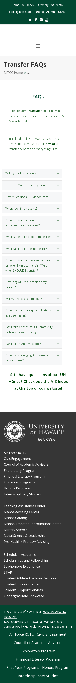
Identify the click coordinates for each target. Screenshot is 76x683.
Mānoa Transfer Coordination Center (32, 524)
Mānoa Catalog (15, 518)
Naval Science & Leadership (25, 535)
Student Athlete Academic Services (30, 578)
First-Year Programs (19, 482)
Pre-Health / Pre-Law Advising (27, 541)
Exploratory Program (20, 470)
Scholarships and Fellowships (26, 560)
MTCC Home (13, 72)
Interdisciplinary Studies (22, 494)
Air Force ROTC (15, 453)
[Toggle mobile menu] (38, 46)
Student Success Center (22, 584)
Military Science (15, 530)
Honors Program (17, 488)
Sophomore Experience (22, 566)
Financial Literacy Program (24, 476)
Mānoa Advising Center (21, 512)
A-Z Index (59, 381)
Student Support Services (23, 590)
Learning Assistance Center (24, 506)
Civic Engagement (17, 458)
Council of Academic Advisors (26, 464)
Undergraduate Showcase (24, 596)
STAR (8, 572)
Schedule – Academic (20, 554)
